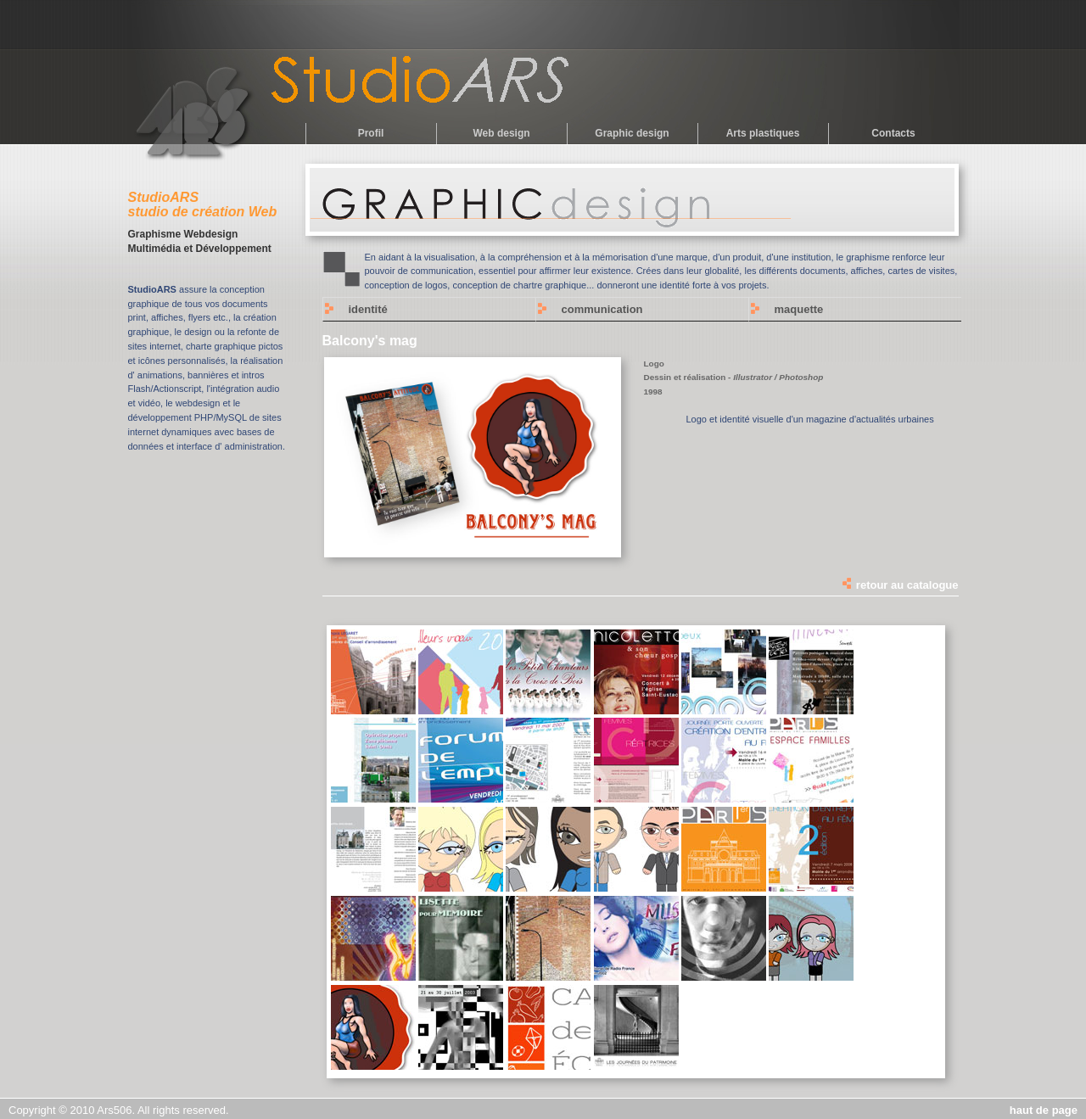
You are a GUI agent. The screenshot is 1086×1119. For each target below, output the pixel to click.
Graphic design (632, 133)
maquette (799, 309)
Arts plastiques (763, 133)
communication (602, 309)
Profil (371, 133)
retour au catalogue (899, 585)
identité (368, 309)
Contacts (893, 133)
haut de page (1044, 1110)
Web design (501, 133)
